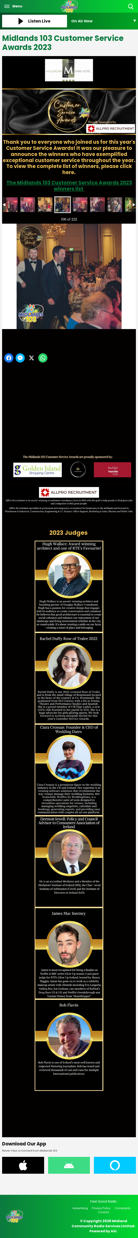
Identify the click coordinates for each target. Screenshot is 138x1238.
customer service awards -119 (45, 204)
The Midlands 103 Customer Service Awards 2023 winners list (69, 185)
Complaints (122, 1208)
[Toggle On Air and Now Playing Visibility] (103, 21)
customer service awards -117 (10, 204)
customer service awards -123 (115, 204)
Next (126, 218)
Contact (103, 1212)
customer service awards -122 (97, 204)
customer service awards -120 (62, 204)
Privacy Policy (101, 1208)
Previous (10, 218)
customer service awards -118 (27, 204)
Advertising (80, 1208)
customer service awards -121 (80, 204)
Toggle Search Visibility (131, 7)
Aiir (114, 1231)
